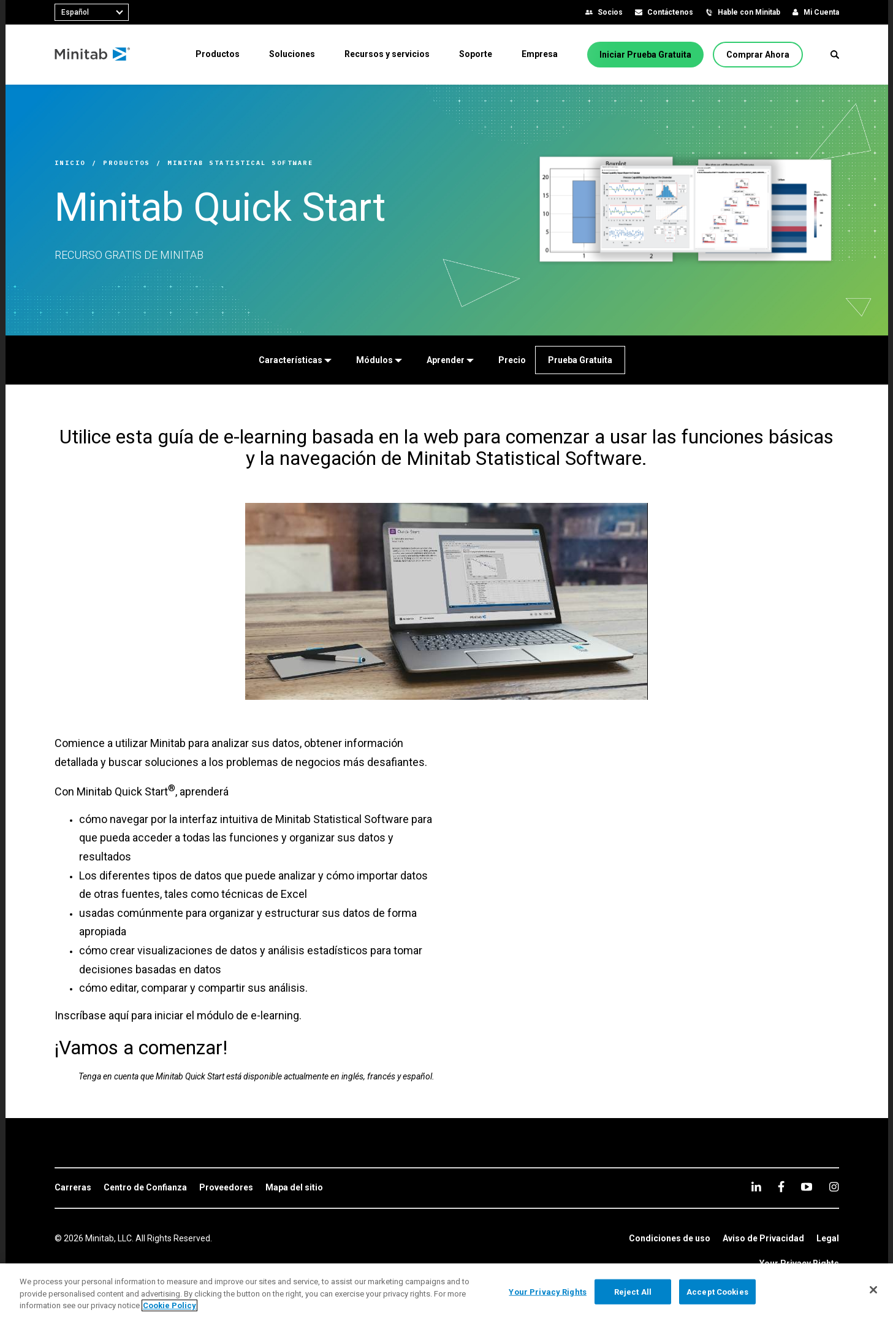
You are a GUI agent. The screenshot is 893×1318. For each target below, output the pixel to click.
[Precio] (512, 360)
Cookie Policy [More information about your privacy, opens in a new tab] (169, 1305)
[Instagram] (834, 1187)
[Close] (873, 1289)
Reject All (633, 1291)
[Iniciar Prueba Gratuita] (645, 54)
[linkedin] (756, 1186)
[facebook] (781, 1186)
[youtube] (806, 1186)
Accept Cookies (717, 1291)
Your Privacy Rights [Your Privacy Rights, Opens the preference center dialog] (547, 1291)
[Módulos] (379, 360)
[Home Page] (93, 54)
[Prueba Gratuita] (580, 360)
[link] (73, 1188)
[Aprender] (450, 360)
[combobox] (92, 12)
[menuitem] (218, 54)
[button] (834, 54)
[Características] (295, 360)
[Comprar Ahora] (758, 54)
